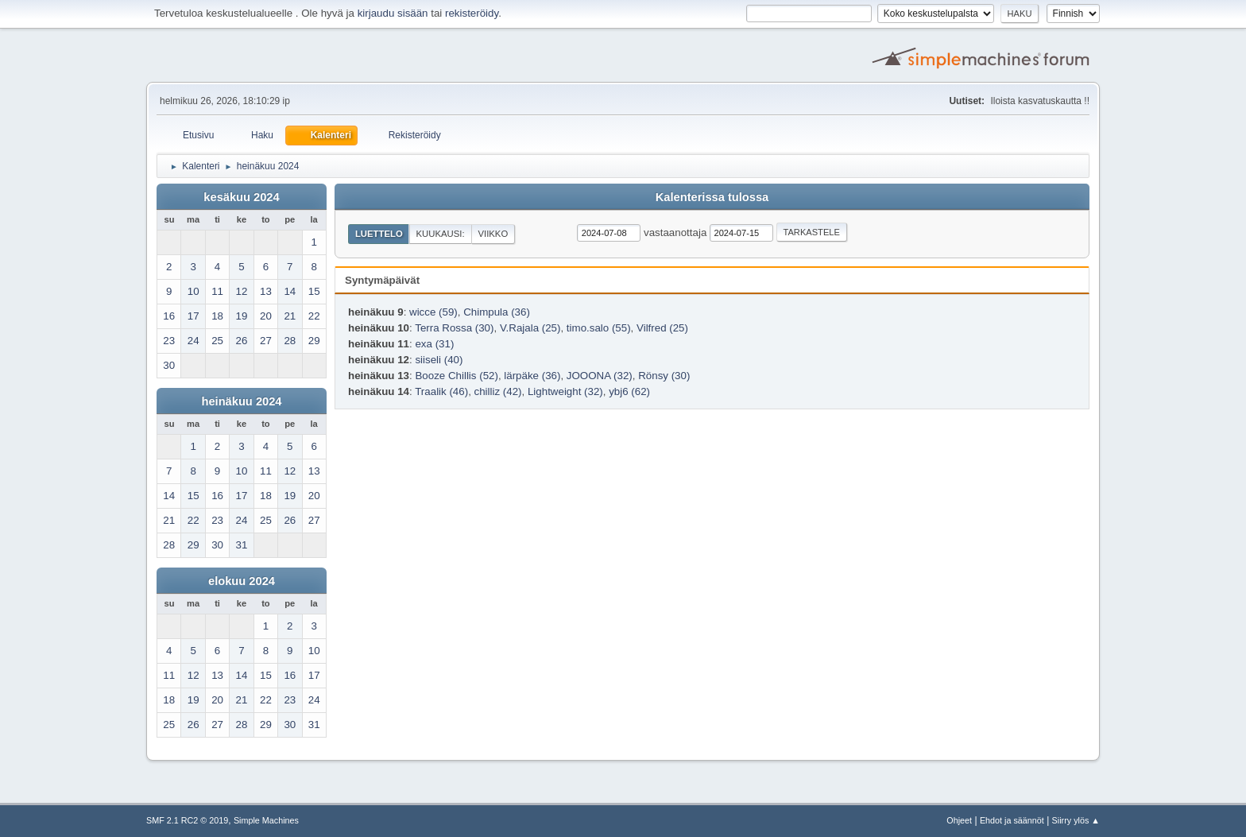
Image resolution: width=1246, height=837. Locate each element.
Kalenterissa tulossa (712, 197)
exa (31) (434, 344)
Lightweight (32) (565, 391)
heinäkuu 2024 (241, 401)
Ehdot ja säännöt (1012, 820)
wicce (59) (433, 312)
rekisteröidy (471, 13)
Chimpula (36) (496, 312)
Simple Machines (266, 820)
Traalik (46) (441, 391)
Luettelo (379, 233)
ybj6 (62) (629, 391)
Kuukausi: (440, 233)
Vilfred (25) (662, 328)
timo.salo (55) (599, 328)
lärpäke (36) (532, 376)
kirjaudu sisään (393, 13)
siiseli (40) (438, 360)
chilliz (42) (498, 391)
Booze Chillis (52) (456, 376)
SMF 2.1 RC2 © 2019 (187, 820)
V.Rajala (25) (530, 328)
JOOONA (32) (600, 376)
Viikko (493, 233)
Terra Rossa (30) (454, 328)
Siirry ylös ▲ (1076, 820)
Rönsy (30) (664, 376)
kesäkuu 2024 (241, 197)
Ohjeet (959, 820)
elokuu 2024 (241, 581)
